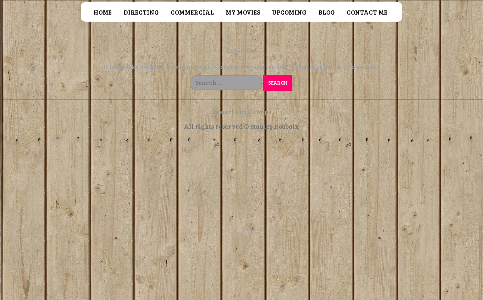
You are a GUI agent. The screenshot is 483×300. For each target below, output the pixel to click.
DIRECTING (141, 12)
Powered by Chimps (241, 112)
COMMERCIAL (192, 12)
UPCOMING (289, 12)
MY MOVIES (243, 12)
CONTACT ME (367, 12)
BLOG (326, 12)
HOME (102, 12)
